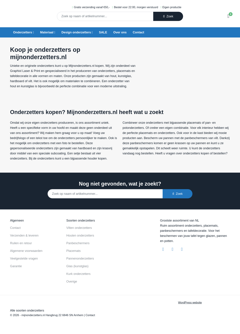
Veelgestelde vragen (24, 258)
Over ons (120, 32)
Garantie (16, 266)
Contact (138, 32)
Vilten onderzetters (79, 228)
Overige (71, 281)
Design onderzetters (76, 32)
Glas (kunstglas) (77, 266)
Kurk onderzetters (78, 274)
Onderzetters (22, 32)
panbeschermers (196, 138)
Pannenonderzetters (80, 258)
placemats (194, 122)
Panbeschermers (77, 243)
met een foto (58, 143)
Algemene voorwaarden (26, 251)
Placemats (73, 251)
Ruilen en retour (21, 243)
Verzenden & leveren (24, 235)
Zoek (168, 16)
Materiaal (46, 32)
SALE (103, 32)
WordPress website (190, 302)
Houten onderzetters (80, 235)
